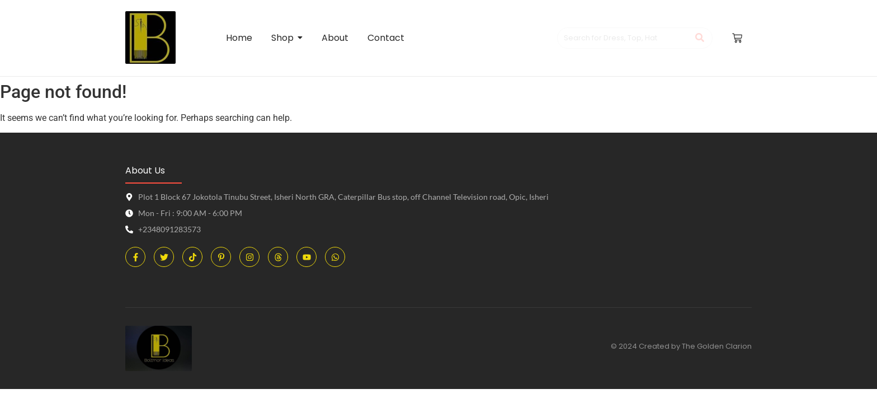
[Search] (623, 38)
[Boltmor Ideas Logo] (150, 37)
